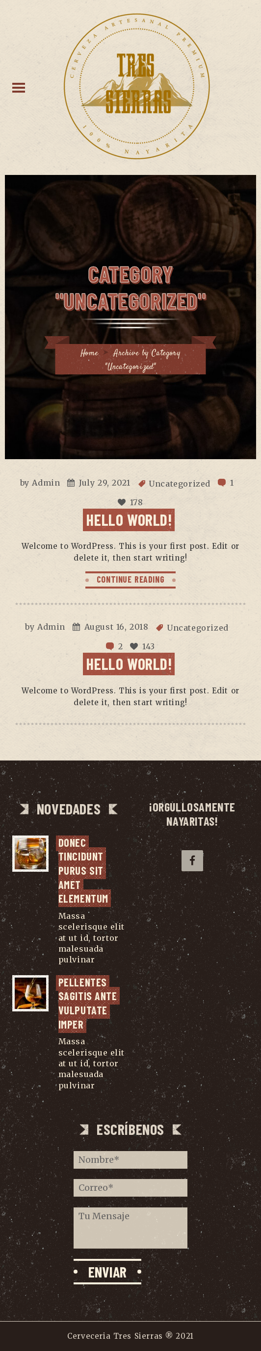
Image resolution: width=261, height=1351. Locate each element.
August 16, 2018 (116, 627)
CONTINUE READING (131, 579)
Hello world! (129, 519)
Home (89, 353)
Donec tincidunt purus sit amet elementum (83, 870)
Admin (46, 483)
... (101, 959)
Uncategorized (179, 484)
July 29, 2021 (104, 483)
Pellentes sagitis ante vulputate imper (89, 1003)
